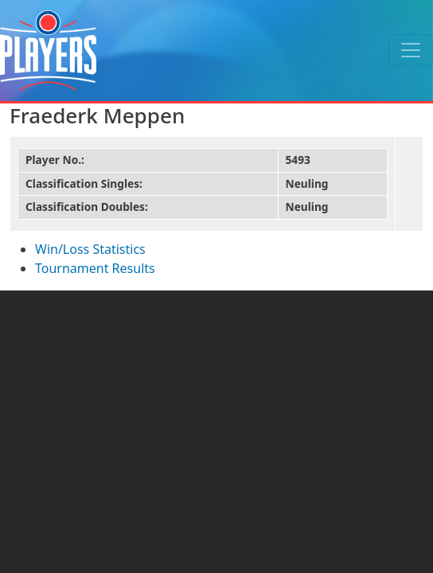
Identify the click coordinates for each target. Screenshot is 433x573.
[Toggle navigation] (410, 50)
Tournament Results (95, 268)
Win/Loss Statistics (90, 249)
